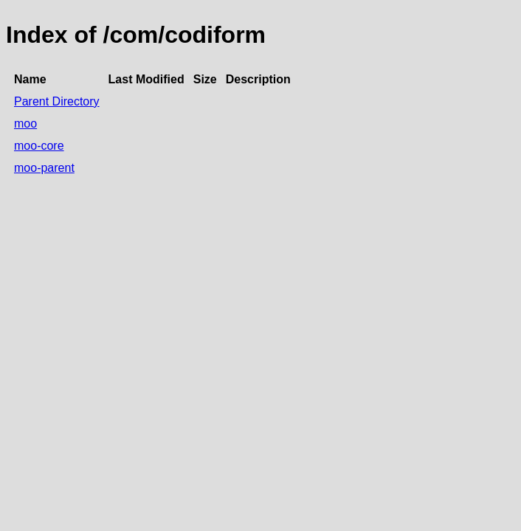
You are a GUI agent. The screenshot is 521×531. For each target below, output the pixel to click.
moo (25, 123)
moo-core (39, 145)
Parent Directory (57, 101)
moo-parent (44, 168)
